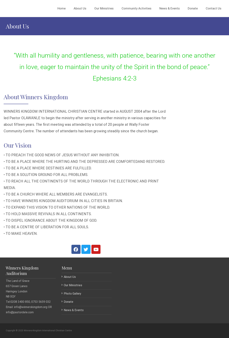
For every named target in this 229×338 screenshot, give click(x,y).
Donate (193, 8)
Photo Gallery (72, 293)
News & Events (169, 8)
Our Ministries (104, 8)
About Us (80, 8)
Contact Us (213, 8)
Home (61, 8)
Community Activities (136, 8)
